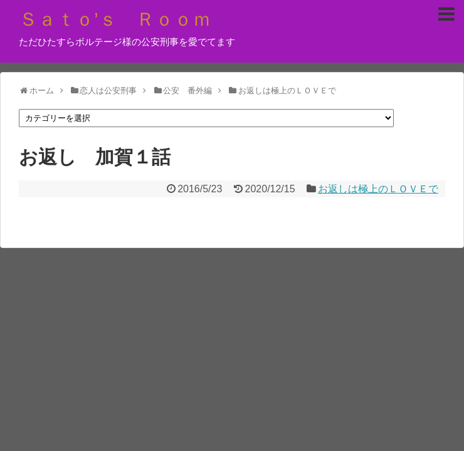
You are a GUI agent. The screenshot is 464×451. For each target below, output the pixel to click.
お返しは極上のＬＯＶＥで (378, 189)
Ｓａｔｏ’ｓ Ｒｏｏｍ (115, 19)
